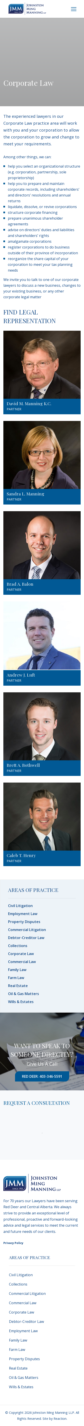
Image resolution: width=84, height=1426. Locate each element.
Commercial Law (22, 961)
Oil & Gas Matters (23, 993)
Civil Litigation (20, 905)
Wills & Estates (21, 1001)
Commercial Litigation (27, 929)
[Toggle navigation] (73, 9)
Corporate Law (21, 953)
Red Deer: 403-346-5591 (42, 1076)
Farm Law (16, 977)
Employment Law (22, 913)
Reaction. (60, 1418)
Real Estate (18, 985)
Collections (17, 945)
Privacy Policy (13, 1243)
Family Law (17, 969)
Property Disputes (24, 921)
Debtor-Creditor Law (26, 937)
